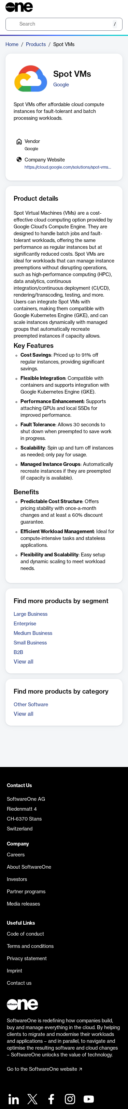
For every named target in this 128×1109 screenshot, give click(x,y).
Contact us (19, 983)
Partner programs (26, 892)
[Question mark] (113, 7)
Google (61, 85)
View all (23, 662)
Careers (16, 855)
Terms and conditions (30, 946)
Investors (17, 879)
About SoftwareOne (29, 867)
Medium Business (33, 633)
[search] (64, 24)
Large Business (30, 614)
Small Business (30, 643)
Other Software (31, 704)
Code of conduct (25, 934)
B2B (18, 652)
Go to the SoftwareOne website (44, 1069)
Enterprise (25, 624)
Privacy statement (27, 958)
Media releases (23, 904)
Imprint (14, 971)
